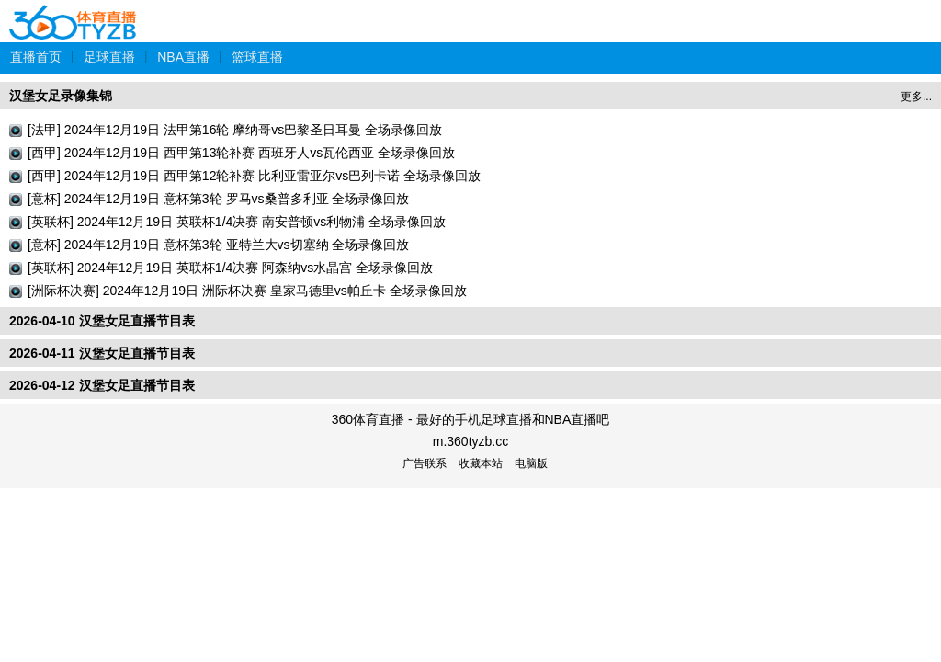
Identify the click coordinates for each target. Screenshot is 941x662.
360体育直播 (73, 12)
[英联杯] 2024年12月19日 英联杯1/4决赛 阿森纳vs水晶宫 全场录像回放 (230, 267)
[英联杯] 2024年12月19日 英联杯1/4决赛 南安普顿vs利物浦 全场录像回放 (237, 221)
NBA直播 (183, 57)
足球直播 (109, 57)
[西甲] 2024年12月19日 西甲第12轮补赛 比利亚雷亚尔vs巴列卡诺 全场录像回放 (254, 175)
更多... (916, 96)
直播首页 (36, 57)
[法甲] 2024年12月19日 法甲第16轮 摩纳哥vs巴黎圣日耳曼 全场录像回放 (235, 129)
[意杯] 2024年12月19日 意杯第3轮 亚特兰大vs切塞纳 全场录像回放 (218, 244)
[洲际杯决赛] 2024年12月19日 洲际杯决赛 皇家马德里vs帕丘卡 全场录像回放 (247, 290)
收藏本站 (481, 463)
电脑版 (531, 463)
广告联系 (424, 463)
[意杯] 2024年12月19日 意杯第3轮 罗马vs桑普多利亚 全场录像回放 (218, 198)
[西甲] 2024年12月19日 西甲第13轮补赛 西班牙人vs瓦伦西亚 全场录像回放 (241, 152)
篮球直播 (257, 57)
